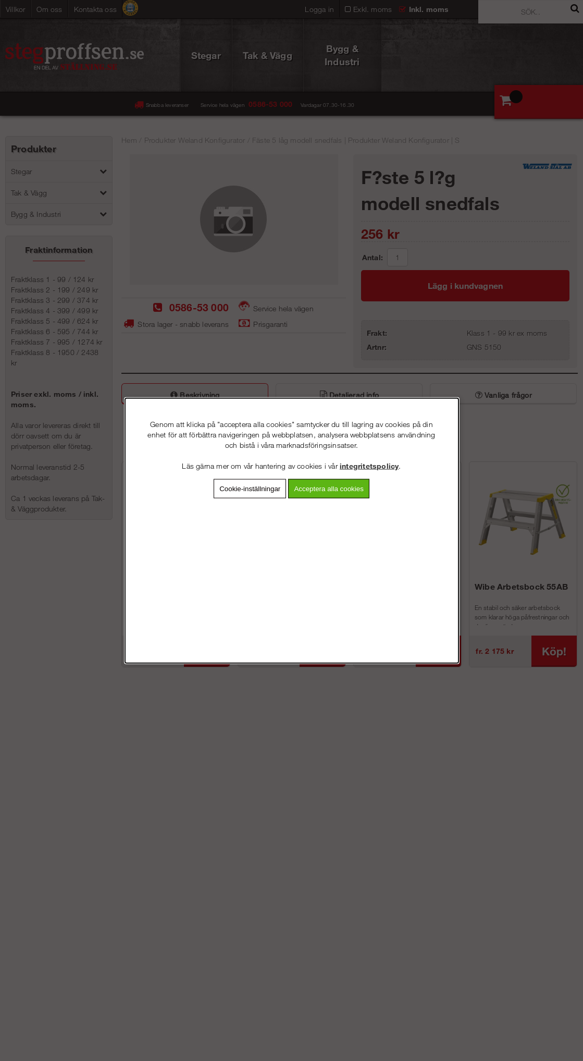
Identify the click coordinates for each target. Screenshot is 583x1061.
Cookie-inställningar (249, 488)
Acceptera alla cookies (328, 488)
